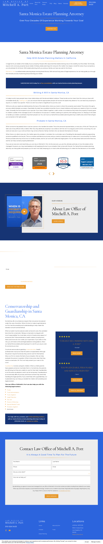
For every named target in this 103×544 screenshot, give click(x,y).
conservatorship (28, 349)
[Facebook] (6, 530)
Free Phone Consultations (78, 3)
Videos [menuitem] (60, 3)
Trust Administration (11, 392)
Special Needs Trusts (11, 404)
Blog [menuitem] (55, 3)
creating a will (23, 100)
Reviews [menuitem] (65, 3)
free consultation (46, 83)
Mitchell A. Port (10, 71)
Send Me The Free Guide (13, 287)
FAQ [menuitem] (51, 3)
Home (40, 525)
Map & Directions (77, 534)
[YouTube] (9, 530)
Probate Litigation (10, 407)
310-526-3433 (11, 526)
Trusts (6, 390)
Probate (41, 529)
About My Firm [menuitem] (37, 3)
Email (5, 269)
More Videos (60, 221)
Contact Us (51, 28)
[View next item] (53, 173)
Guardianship (7, 366)
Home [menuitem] (31, 3)
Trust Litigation (9, 395)
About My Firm (56, 525)
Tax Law (7, 399)
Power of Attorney (10, 402)
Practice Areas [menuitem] (44, 3)
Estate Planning (43, 533)
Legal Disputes (9, 397)
